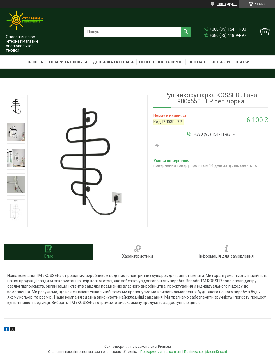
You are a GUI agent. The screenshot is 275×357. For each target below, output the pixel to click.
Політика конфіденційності (205, 352)
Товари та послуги (68, 62)
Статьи (242, 62)
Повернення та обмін (161, 62)
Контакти (220, 62)
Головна (34, 62)
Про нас (196, 62)
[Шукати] (186, 32)
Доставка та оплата (113, 62)
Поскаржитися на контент (161, 352)
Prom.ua (164, 347)
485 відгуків (227, 4)
